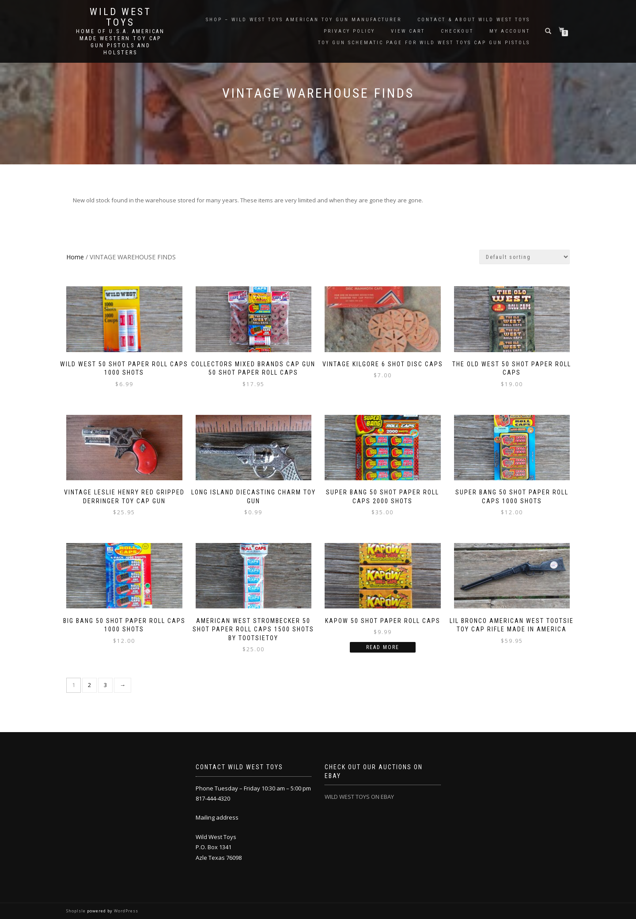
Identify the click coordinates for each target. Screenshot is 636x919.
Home (75, 257)
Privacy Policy (349, 31)
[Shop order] (524, 257)
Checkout (457, 31)
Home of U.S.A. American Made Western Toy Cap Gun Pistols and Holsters (120, 42)
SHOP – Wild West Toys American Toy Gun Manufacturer (303, 20)
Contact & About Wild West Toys (473, 20)
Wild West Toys (120, 17)
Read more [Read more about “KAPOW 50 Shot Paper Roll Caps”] (382, 647)
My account (509, 31)
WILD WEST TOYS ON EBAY (359, 797)
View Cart (408, 31)
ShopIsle (76, 911)
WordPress (125, 911)
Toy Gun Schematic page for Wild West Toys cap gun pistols (424, 43)
